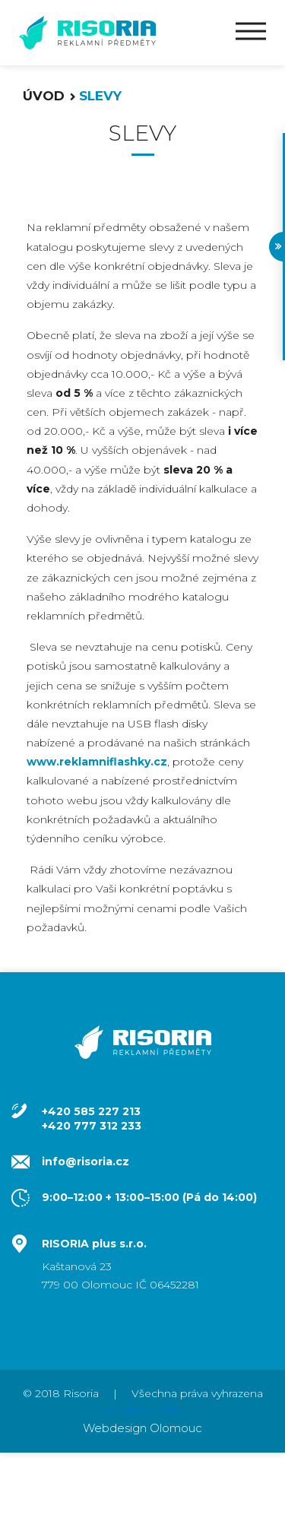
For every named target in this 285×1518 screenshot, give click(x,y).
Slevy (100, 95)
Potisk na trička (143, 1410)
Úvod (44, 95)
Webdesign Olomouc (142, 1428)
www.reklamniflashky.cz (97, 762)
